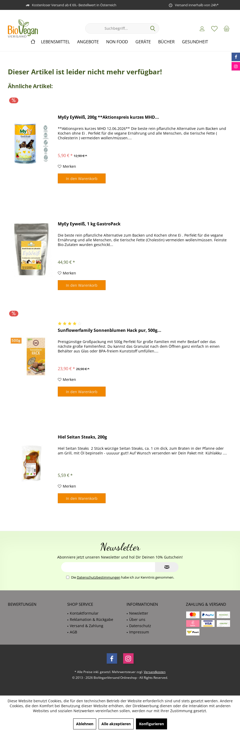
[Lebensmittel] (55, 42)
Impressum (139, 631)
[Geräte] (143, 42)
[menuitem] (226, 28)
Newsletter (138, 613)
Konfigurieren (151, 723)
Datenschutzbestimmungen (98, 577)
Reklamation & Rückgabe (91, 619)
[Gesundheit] (195, 42)
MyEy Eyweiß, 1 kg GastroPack (89, 224)
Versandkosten (154, 672)
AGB (73, 631)
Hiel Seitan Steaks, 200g (82, 437)
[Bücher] (166, 42)
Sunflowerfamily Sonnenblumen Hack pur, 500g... (109, 330)
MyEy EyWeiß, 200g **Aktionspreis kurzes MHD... (108, 117)
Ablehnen (84, 723)
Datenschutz (140, 625)
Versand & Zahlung (86, 625)
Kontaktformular (84, 613)
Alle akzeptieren (116, 723)
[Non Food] (117, 42)
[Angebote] (87, 42)
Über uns (137, 619)
